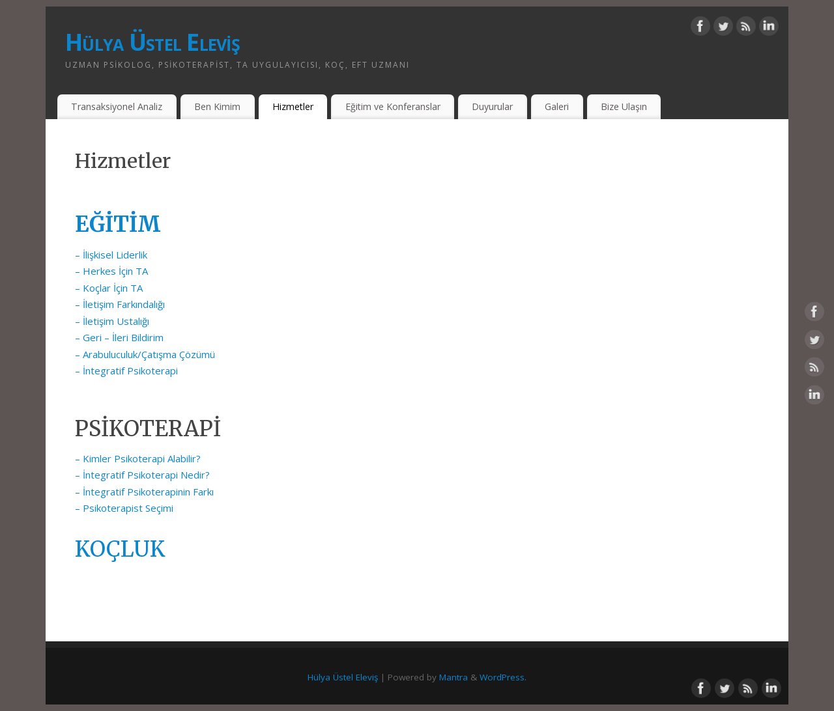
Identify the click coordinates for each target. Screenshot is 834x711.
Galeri (557, 106)
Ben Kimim (217, 106)
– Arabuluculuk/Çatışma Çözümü (145, 354)
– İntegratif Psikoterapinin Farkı (144, 491)
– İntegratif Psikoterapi (126, 370)
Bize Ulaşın (624, 106)
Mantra (453, 677)
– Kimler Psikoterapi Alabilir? (138, 458)
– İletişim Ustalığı (112, 321)
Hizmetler (292, 106)
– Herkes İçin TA (111, 270)
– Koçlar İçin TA (110, 287)
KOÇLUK (120, 549)
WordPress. (503, 677)
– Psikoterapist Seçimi (124, 507)
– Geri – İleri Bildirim (119, 337)
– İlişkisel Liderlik (111, 254)
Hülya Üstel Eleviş (152, 42)
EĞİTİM (118, 224)
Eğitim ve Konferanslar (392, 106)
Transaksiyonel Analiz (116, 106)
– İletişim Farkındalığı (120, 304)
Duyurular (492, 106)
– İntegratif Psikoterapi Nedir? (142, 474)
